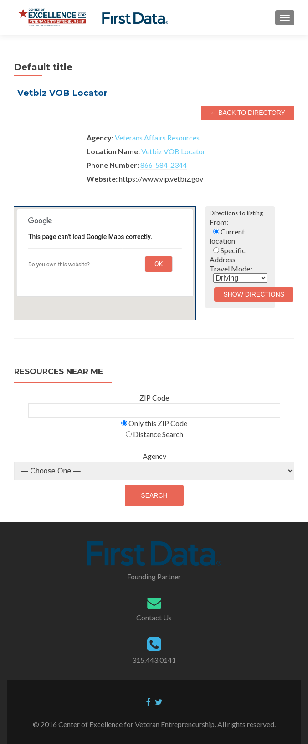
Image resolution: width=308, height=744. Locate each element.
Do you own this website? (59, 264)
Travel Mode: (231, 268)
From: (219, 222)
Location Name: (113, 151)
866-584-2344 (163, 165)
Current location (227, 236)
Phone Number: (113, 165)
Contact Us (154, 617)
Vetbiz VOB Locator (173, 151)
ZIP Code (154, 397)
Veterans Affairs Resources (157, 137)
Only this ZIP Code (154, 423)
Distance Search (154, 434)
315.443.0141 (154, 660)
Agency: (100, 137)
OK (158, 264)
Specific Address (228, 255)
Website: (102, 178)
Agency (154, 456)
